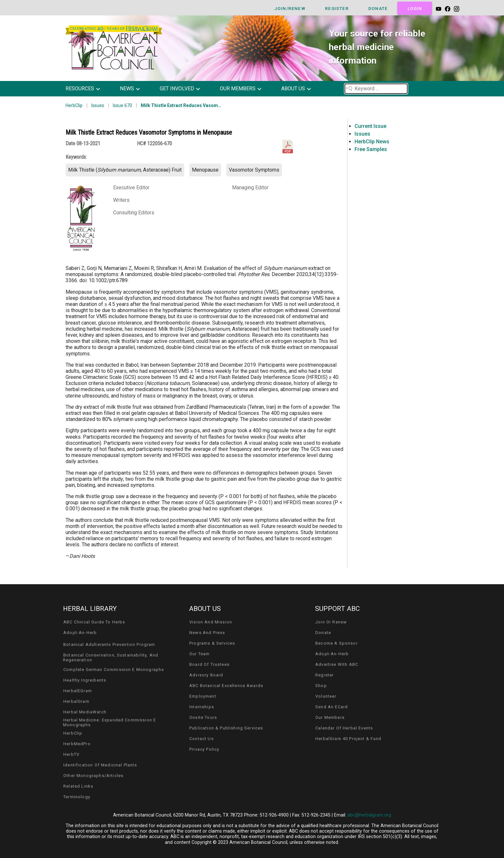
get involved (177, 88)
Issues (97, 105)
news (127, 88)
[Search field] (376, 88)
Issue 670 (122, 105)
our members (238, 88)
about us (293, 88)
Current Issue (370, 126)
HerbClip (74, 105)
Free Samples (371, 149)
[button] (87, 88)
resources (80, 88)
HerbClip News (372, 142)
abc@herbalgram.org (369, 815)
